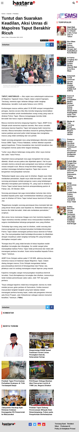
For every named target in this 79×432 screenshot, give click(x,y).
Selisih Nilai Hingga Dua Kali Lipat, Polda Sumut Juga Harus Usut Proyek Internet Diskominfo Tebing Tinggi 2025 (72, 169)
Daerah (9, 13)
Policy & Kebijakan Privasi (65, 429)
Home (3, 13)
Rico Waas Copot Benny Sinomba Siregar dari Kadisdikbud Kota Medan (72, 47)
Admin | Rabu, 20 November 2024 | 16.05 (12, 37)
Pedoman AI (65, 426)
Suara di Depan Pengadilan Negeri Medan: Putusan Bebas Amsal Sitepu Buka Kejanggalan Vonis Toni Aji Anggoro (72, 106)
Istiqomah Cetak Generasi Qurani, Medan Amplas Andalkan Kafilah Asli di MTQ (71, 83)
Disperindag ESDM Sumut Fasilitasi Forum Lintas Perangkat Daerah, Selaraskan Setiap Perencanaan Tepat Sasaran (41, 354)
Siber (57, 426)
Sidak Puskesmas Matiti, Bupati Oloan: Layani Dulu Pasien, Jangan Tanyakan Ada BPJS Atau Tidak (72, 192)
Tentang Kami (60, 424)
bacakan (44, 40)
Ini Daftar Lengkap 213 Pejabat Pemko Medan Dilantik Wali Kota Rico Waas (72, 64)
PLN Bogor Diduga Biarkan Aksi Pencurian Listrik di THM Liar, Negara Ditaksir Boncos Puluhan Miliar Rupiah (40, 385)
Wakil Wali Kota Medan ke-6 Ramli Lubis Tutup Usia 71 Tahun (72, 31)
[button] (77, 1)
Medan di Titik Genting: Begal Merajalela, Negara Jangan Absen (71, 128)
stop (51, 40)
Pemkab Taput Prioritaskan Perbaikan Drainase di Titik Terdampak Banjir (13, 383)
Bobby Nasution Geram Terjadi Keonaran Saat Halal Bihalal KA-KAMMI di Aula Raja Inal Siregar (71, 215)
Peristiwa (15, 13)
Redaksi (70, 424)
